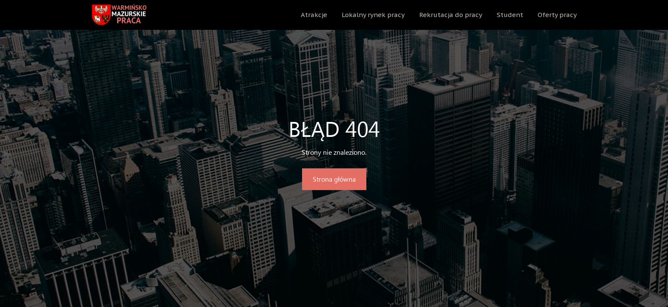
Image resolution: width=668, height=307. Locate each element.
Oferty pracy (557, 15)
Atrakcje (314, 15)
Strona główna (334, 178)
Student (510, 15)
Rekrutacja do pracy (450, 15)
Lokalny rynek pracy (373, 15)
